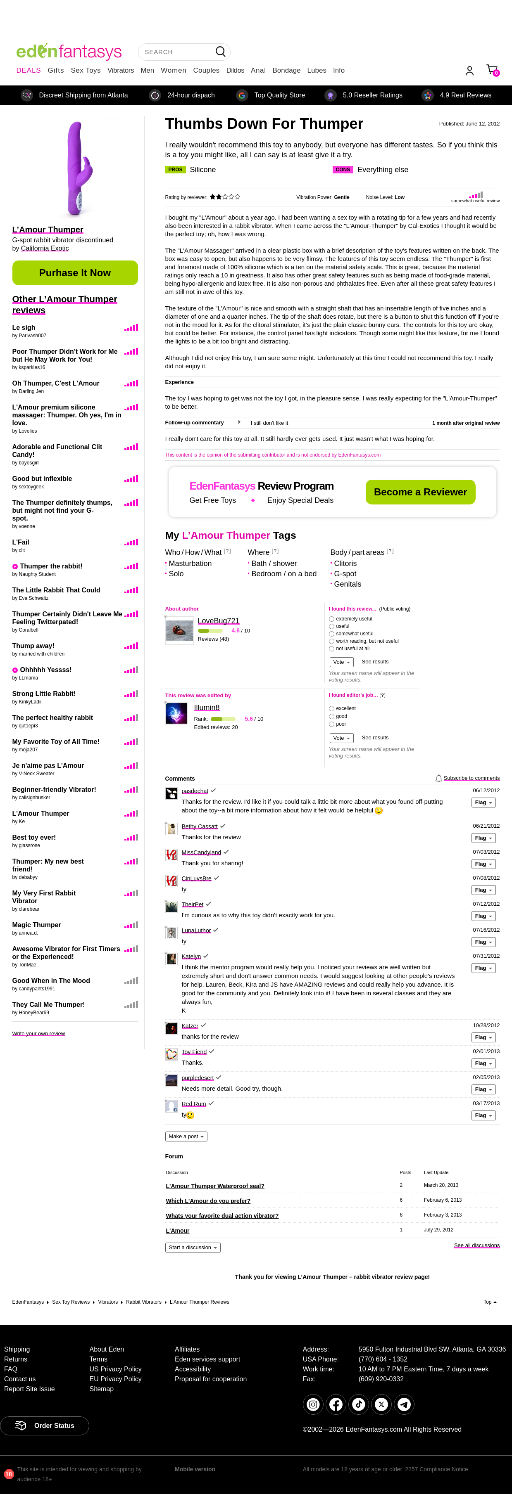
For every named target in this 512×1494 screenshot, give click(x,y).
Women (173, 70)
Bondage (287, 70)
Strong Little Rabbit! (44, 693)
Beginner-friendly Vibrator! (54, 789)
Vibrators (120, 70)
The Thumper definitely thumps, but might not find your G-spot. (62, 510)
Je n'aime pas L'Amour (48, 765)
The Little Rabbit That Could (56, 590)
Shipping (17, 1349)
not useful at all (353, 648)
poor (341, 724)
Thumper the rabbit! (51, 566)
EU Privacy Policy (116, 1379)
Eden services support (207, 1359)
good (342, 716)
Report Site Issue (29, 1388)
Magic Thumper (36, 924)
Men (147, 70)
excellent (346, 708)
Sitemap (102, 1388)
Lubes (316, 70)
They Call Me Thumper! (48, 1004)
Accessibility (193, 1369)
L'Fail (20, 542)
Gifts (56, 70)
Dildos (235, 70)
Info (339, 70)
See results (375, 661)
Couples (206, 70)
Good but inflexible (42, 478)
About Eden (107, 1349)
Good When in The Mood (51, 980)
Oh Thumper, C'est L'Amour (56, 383)
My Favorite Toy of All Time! (56, 741)
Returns (15, 1359)
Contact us (20, 1379)
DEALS (29, 70)
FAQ (10, 1369)
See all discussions (477, 1245)
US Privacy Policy (116, 1369)
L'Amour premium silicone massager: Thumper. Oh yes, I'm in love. (66, 415)
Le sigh (24, 327)
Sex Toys (86, 70)
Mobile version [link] (195, 1469)
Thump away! (33, 645)
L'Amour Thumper (40, 813)
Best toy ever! (34, 837)
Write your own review (38, 1033)
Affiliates (187, 1349)
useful (343, 626)
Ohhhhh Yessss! (46, 669)
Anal (258, 70)
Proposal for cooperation (211, 1379)
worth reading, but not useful (367, 641)
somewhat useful (355, 634)
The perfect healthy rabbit (52, 717)
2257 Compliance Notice (436, 1469)
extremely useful (354, 619)
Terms (99, 1359)
